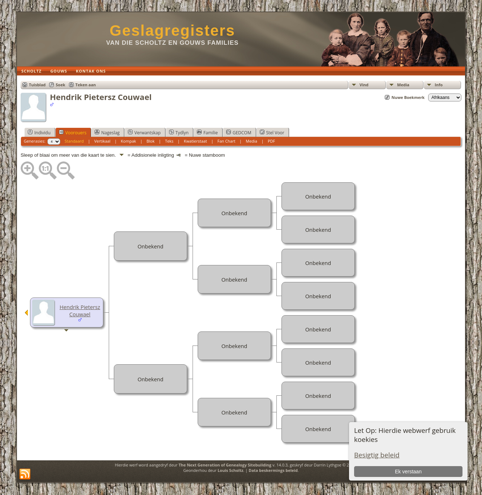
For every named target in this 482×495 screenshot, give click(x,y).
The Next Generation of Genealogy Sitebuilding (224, 465)
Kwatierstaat (195, 141)
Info (439, 84)
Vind (364, 84)
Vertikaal (102, 141)
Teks (169, 141)
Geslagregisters (172, 30)
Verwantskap (144, 132)
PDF (271, 141)
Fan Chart (227, 141)
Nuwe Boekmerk (408, 97)
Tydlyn (179, 132)
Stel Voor (272, 132)
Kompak (128, 141)
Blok (150, 141)
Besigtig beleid (377, 454)
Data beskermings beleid (273, 470)
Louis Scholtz (230, 470)
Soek (60, 84)
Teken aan (86, 84)
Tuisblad (37, 84)
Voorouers (72, 132)
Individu (39, 132)
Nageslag (107, 132)
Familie (207, 132)
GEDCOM (238, 132)
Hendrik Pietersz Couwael (80, 310)
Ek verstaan (408, 471)
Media (403, 84)
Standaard (74, 141)
